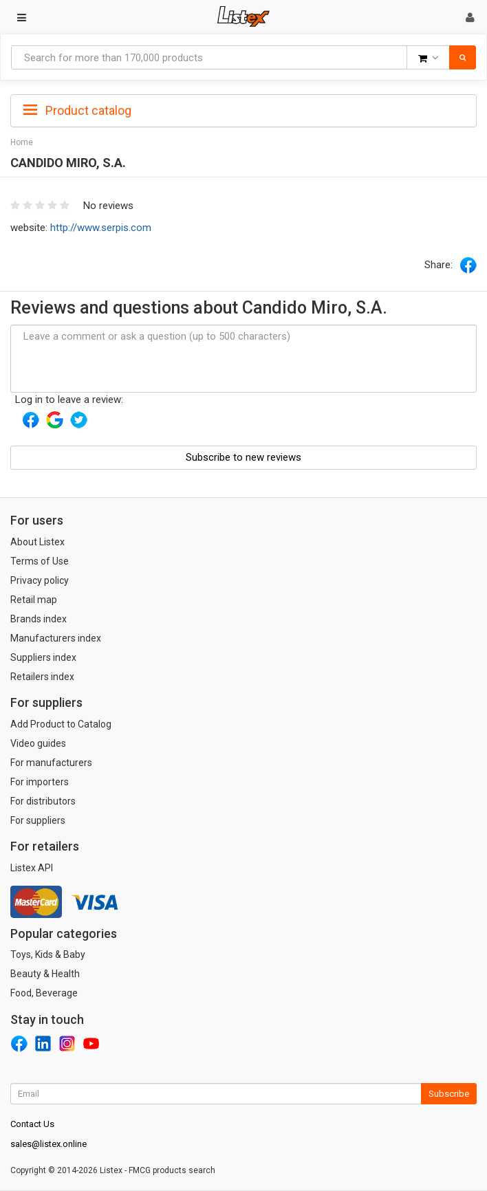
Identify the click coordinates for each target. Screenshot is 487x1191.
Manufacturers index (55, 638)
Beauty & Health (45, 973)
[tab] (243, 109)
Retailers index (42, 676)
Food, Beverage (44, 992)
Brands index (38, 618)
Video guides (38, 743)
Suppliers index (43, 657)
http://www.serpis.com (100, 227)
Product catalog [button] (77, 111)
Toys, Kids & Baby (47, 954)
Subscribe (449, 1094)
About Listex (37, 541)
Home (21, 142)
